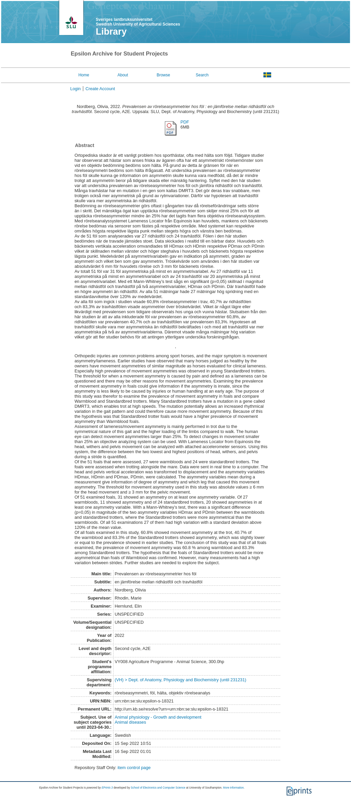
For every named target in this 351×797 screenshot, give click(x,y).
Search (202, 75)
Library (111, 32)
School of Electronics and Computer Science (158, 787)
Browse (163, 75)
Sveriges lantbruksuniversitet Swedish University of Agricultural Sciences (138, 22)
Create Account (100, 88)
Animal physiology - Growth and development (158, 717)
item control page (134, 767)
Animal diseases (130, 722)
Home (83, 75)
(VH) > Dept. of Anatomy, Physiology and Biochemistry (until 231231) (180, 679)
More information (233, 787)
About (123, 75)
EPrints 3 (107, 787)
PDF (185, 121)
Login (75, 88)
